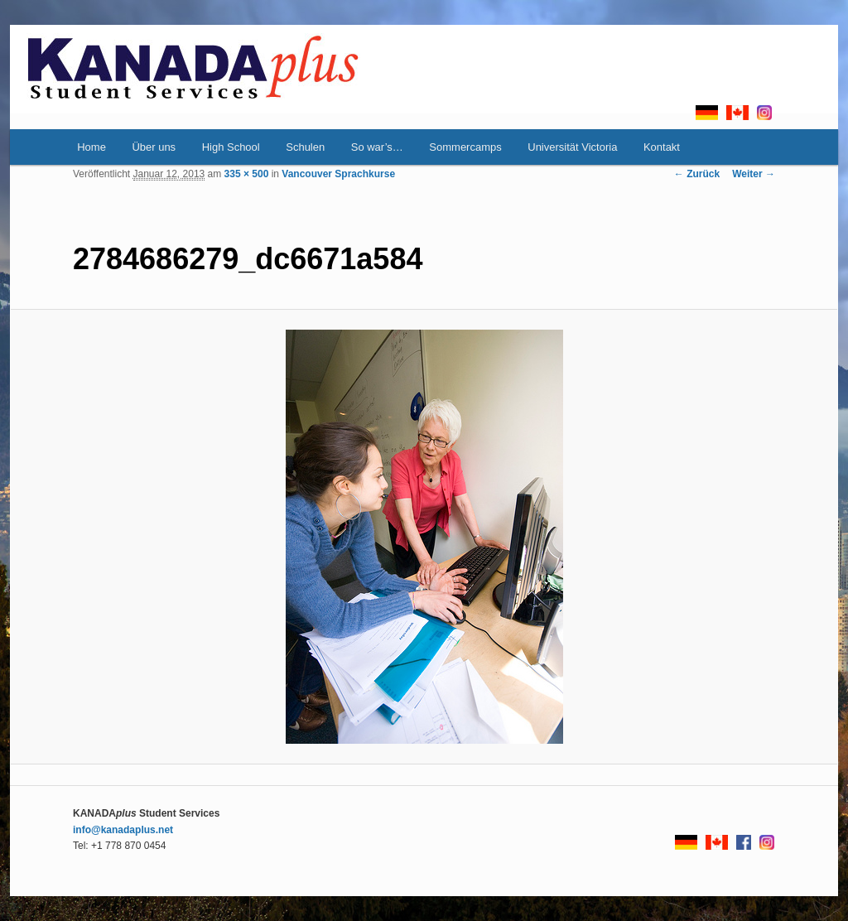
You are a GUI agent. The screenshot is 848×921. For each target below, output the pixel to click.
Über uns (154, 147)
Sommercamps (465, 147)
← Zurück (697, 174)
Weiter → (753, 174)
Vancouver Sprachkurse (338, 174)
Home (91, 147)
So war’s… (377, 147)
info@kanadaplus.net (123, 830)
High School (231, 147)
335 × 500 (246, 174)
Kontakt (661, 147)
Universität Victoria (572, 147)
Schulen (305, 147)
